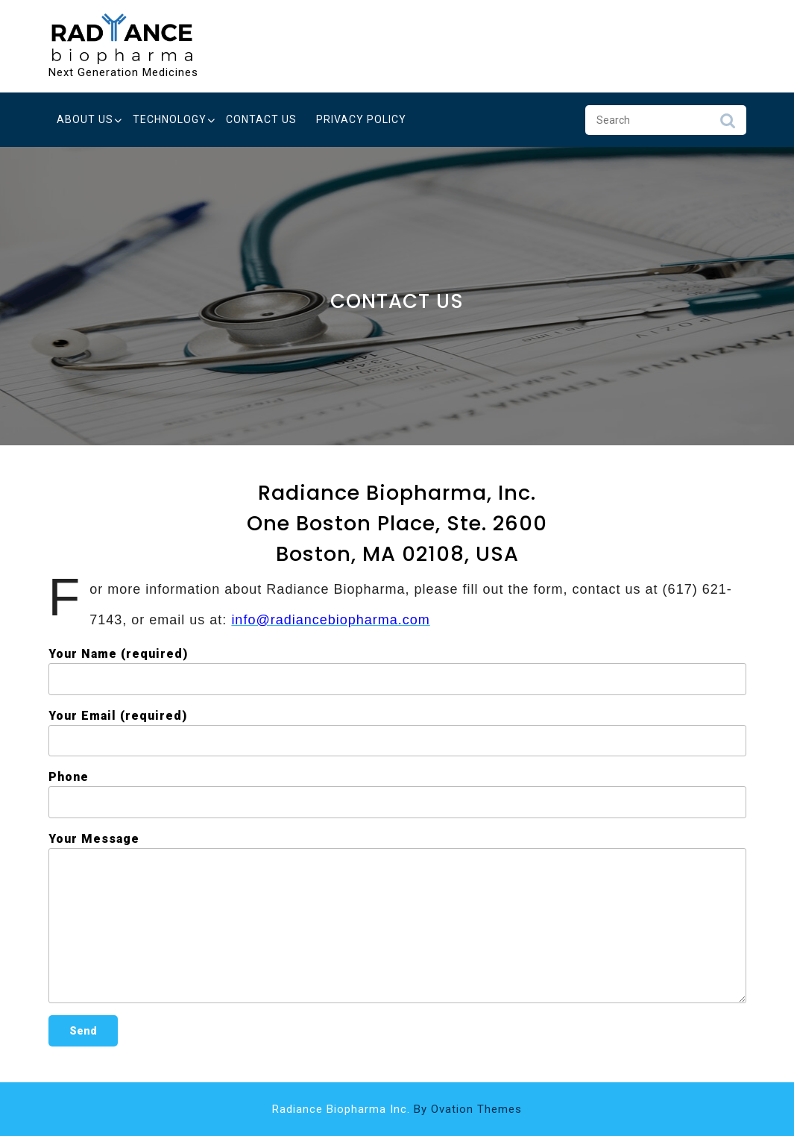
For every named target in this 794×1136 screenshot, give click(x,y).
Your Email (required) (397, 733)
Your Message (397, 917)
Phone (397, 794)
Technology (170, 119)
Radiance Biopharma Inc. (397, 1109)
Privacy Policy (361, 119)
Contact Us (261, 119)
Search (727, 124)
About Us (85, 119)
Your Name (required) (397, 671)
